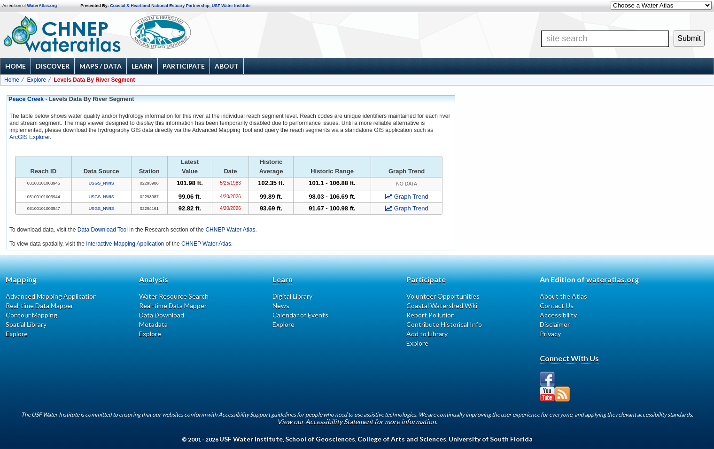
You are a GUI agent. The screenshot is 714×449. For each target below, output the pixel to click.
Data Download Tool (103, 229)
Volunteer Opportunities (443, 296)
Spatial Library (26, 324)
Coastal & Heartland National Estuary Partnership (160, 5)
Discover (53, 66)
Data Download (161, 315)
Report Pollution (430, 315)
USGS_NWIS (101, 183)
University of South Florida (491, 439)
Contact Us (557, 306)
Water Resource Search (174, 296)
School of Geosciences (320, 439)
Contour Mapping (31, 315)
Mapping (21, 279)
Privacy (550, 334)
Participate (184, 66)
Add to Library (427, 334)
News (280, 306)
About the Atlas (563, 296)
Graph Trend (406, 196)
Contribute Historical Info (444, 324)
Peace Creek (26, 99)
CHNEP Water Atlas (230, 229)
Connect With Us (569, 358)
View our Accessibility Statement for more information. (357, 422)
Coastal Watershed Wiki (441, 306)
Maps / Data (100, 66)
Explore (36, 80)
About (227, 66)
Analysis (153, 279)
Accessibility (558, 315)
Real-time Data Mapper (39, 306)
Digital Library (292, 296)
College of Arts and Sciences (401, 439)
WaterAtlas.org (42, 5)
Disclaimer (555, 324)
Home (15, 66)
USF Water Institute (231, 5)
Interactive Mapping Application (125, 243)
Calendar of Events (300, 315)
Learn (142, 66)
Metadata (153, 324)
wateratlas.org (612, 279)
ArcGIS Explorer (29, 137)
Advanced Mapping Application (51, 296)
